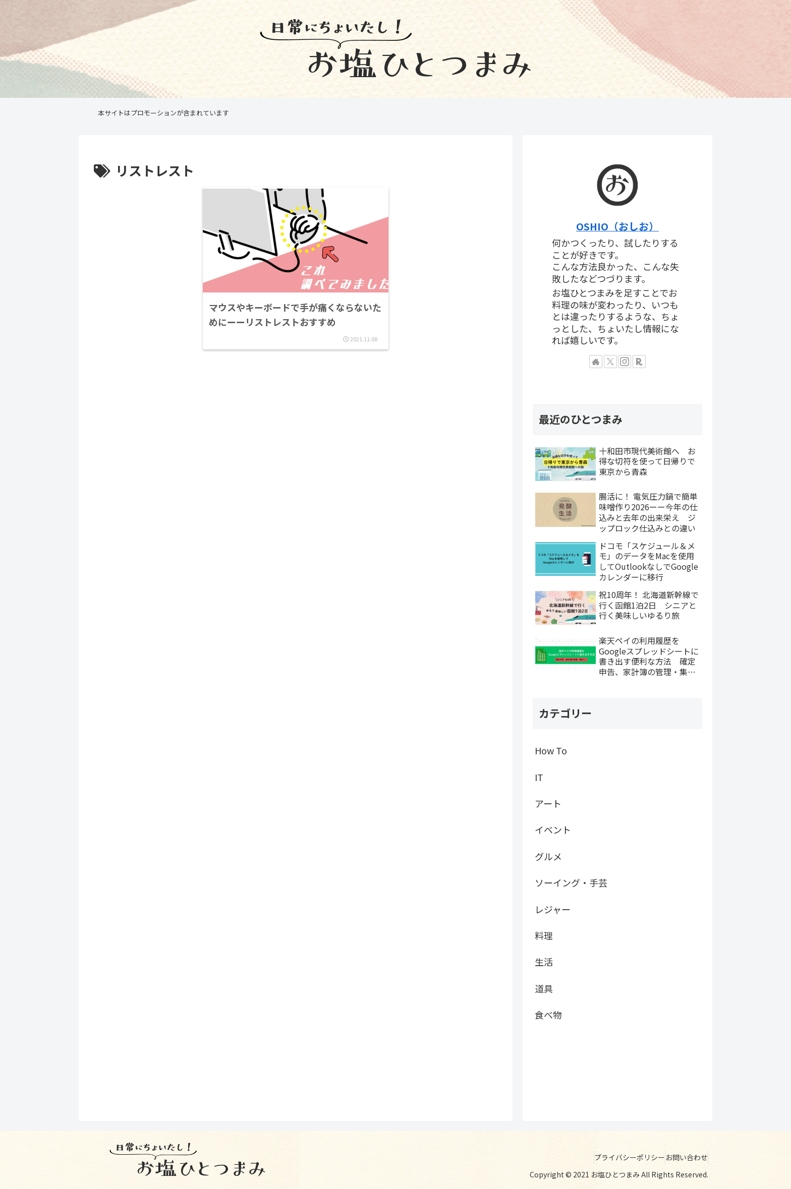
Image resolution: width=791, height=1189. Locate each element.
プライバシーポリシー (614, 1157)
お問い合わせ (681, 1157)
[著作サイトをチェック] (595, 361)
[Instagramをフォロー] (624, 361)
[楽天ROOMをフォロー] (639, 361)
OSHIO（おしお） (617, 226)
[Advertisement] (295, 414)
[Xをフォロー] (610, 361)
